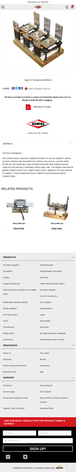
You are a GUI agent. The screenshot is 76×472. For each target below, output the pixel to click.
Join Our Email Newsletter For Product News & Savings (34, 422)
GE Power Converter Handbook (53, 333)
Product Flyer (41, 106)
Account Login (9, 391)
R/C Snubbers (45, 302)
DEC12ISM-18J (19, 223)
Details (7, 143)
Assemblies (8, 271)
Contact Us (7, 385)
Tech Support (45, 391)
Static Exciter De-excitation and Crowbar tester (20, 292)
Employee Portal (46, 408)
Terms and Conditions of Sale (15, 398)
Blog (42, 372)
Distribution (45, 365)
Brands (43, 359)
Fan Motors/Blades (48, 290)
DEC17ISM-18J (57, 223)
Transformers (8, 327)
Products (9, 257)
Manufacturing (9, 372)
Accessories (8, 339)
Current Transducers (48, 296)
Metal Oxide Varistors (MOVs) (15, 302)
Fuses (5, 321)
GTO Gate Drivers (10, 314)
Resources (10, 345)
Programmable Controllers (51, 271)
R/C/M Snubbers (10, 308)
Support (8, 377)
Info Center (44, 353)
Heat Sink (44, 277)
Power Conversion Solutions (14, 365)
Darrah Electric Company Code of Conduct (54, 400)
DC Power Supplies (11, 265)
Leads (42, 314)
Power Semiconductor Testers (52, 283)
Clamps (6, 277)
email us (48, 100)
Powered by (53, 468)
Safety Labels (8, 333)
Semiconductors (46, 265)
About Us (7, 353)
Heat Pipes (44, 327)
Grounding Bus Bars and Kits (52, 339)
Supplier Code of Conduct (14, 408)
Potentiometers (46, 308)
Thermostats (45, 321)
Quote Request (46, 385)
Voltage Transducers (11, 283)
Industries (7, 359)
